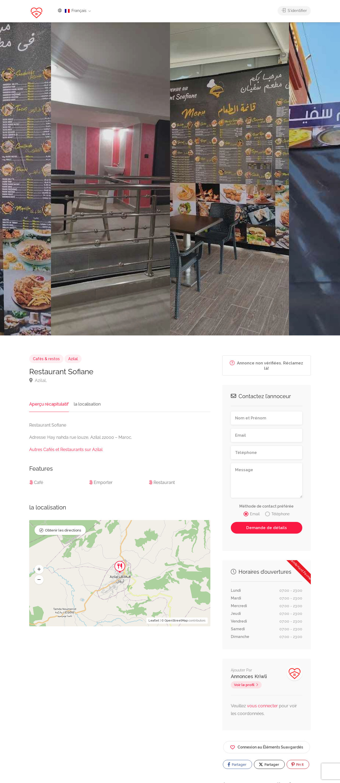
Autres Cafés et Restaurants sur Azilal (66, 449)
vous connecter (263, 705)
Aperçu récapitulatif (49, 404)
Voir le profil (244, 685)
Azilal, (38, 380)
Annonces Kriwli (249, 676)
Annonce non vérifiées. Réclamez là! (266, 365)
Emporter (103, 482)
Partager (237, 764)
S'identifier (294, 10)
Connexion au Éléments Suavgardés (266, 746)
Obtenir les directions (63, 530)
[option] (229, 178)
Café (38, 482)
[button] (39, 569)
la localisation (87, 404)
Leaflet (153, 620)
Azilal (73, 359)
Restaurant (164, 482)
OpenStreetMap (176, 620)
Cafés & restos (46, 359)
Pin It (297, 764)
